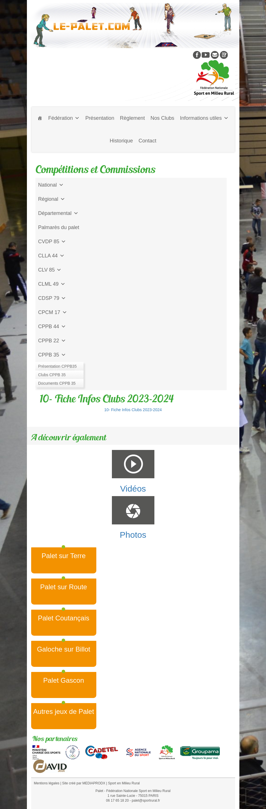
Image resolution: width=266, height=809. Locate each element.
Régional (51, 199)
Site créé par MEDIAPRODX (83, 783)
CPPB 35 (52, 355)
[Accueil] (40, 118)
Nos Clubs (162, 118)
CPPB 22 (52, 341)
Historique (121, 141)
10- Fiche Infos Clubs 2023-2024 (133, 409)
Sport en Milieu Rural (124, 783)
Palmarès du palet (58, 227)
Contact (147, 141)
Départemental (58, 213)
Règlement (132, 118)
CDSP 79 (52, 298)
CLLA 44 (51, 256)
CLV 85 (50, 270)
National (51, 185)
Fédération (64, 118)
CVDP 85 (52, 241)
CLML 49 (51, 284)
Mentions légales (46, 783)
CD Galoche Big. (57, 383)
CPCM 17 (52, 312)
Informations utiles (204, 118)
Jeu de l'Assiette (56, 369)
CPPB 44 (52, 326)
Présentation (99, 118)
